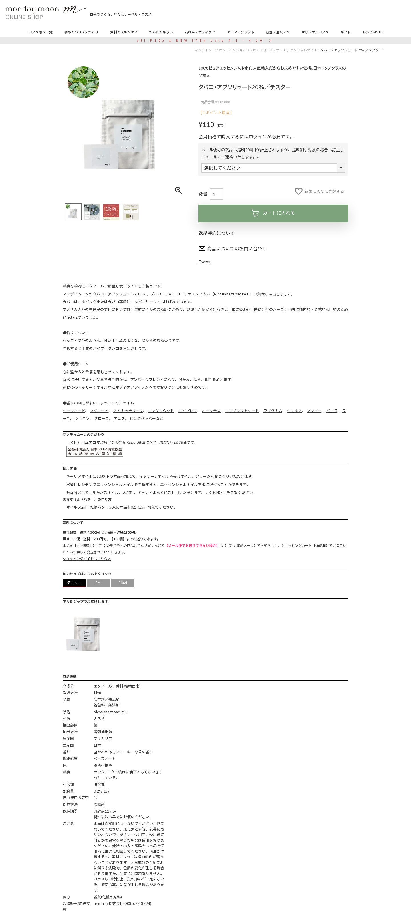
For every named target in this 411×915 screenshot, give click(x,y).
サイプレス (187, 410)
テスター (74, 583)
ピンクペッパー (143, 418)
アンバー (314, 410)
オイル (72, 507)
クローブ (101, 418)
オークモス (211, 410)
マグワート (99, 410)
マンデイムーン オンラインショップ (221, 50)
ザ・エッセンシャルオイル (296, 50)
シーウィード (74, 410)
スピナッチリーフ (128, 410)
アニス (119, 418)
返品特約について (216, 233)
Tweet (204, 261)
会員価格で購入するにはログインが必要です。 (246, 136)
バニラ (332, 410)
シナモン (82, 418)
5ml (98, 583)
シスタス (294, 410)
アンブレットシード (242, 410)
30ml (122, 583)
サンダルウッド (161, 410)
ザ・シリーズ (263, 50)
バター (103, 507)
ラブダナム (272, 410)
